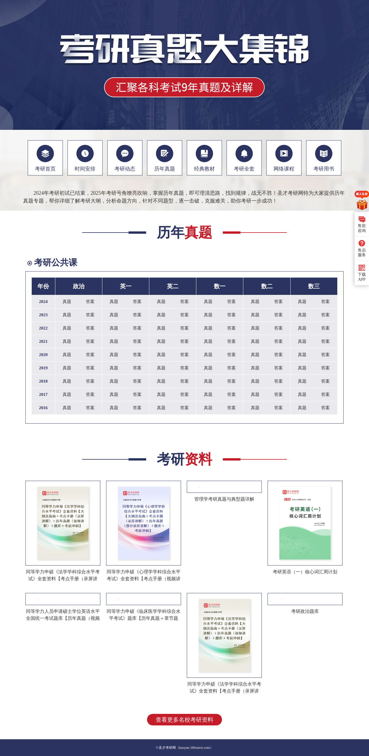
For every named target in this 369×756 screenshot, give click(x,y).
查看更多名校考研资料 (184, 719)
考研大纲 (90, 201)
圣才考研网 (290, 193)
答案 (90, 301)
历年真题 (173, 193)
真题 (67, 301)
